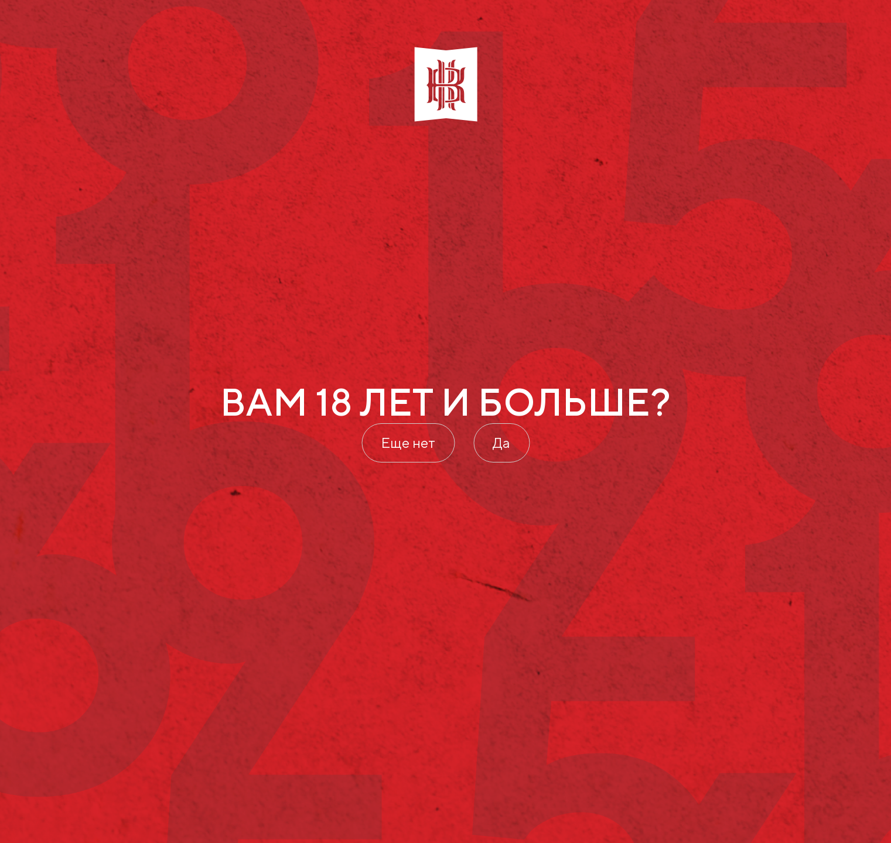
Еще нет (408, 442)
